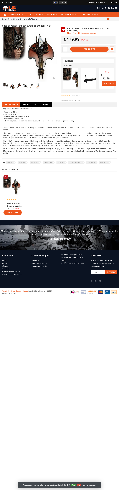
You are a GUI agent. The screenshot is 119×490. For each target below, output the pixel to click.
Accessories (68, 14)
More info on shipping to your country (81, 33)
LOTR (22, 162)
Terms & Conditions (8, 291)
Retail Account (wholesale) (11, 272)
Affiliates (5, 266)
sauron (91, 162)
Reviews (45, 104)
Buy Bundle (109, 83)
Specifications (30, 104)
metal (34, 162)
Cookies (18, 291)
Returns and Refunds (39, 266)
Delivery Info (7, 2)
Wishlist (93, 2)
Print (78, 100)
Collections (35, 14)
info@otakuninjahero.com (73, 254)
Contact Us (35, 260)
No (79, 485)
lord (10, 162)
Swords (52, 14)
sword (104, 162)
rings (61, 162)
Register (105, 2)
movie (48, 162)
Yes (73, 485)
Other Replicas (89, 14)
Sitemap (25, 291)
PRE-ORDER (17, 14)
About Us (5, 263)
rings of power (76, 162)
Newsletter (5, 269)
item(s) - (107, 8)
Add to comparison (67, 100)
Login (115, 2)
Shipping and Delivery (39, 263)
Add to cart (89, 49)
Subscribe (111, 272)
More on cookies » (89, 485)
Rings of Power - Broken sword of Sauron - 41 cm (13, 204)
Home (4, 260)
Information (11, 104)
